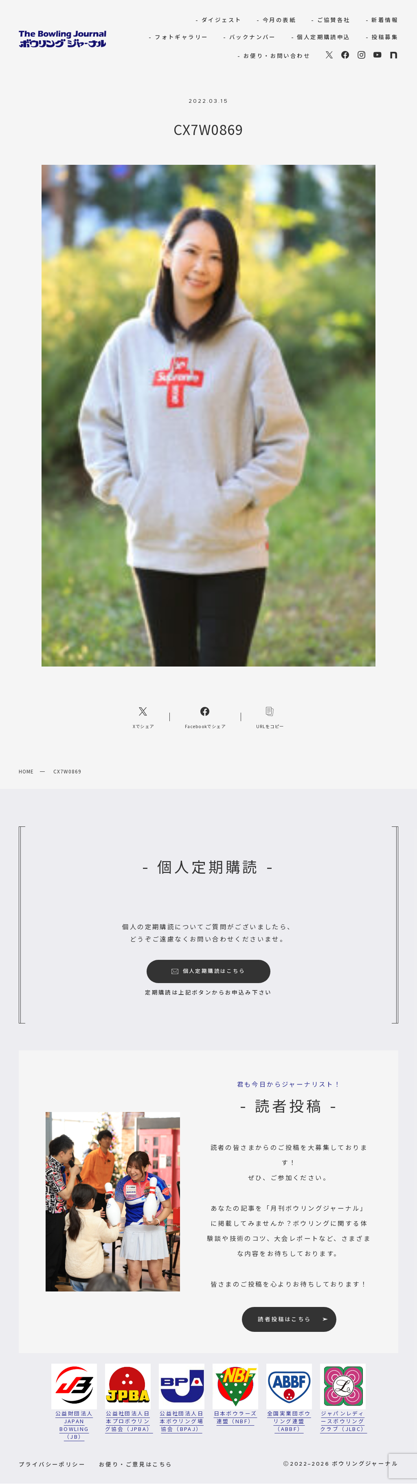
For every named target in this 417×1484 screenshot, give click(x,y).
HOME (26, 771)
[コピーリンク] (270, 717)
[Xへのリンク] (143, 717)
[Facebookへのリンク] (205, 717)
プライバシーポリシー (52, 1464)
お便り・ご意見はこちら (135, 1464)
